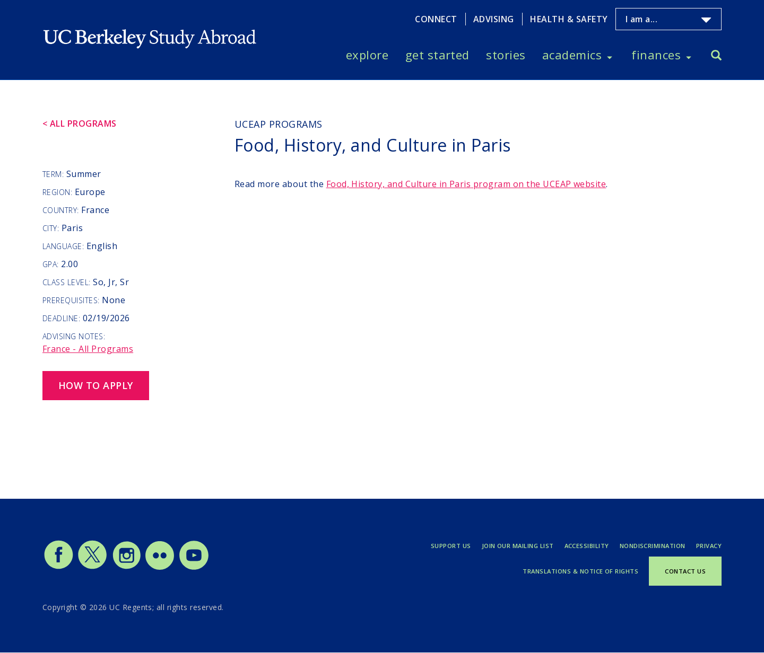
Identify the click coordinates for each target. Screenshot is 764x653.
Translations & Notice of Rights (580, 571)
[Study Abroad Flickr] (160, 567)
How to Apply (95, 385)
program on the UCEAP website (466, 184)
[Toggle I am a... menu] (706, 20)
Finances (656, 55)
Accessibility (587, 546)
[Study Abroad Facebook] (58, 567)
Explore (367, 55)
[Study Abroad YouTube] (193, 567)
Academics (572, 55)
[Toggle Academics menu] (609, 55)
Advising (493, 19)
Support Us (451, 546)
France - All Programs (87, 349)
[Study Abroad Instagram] (127, 567)
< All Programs (79, 123)
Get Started (437, 55)
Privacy (709, 546)
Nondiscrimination (652, 546)
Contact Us (685, 571)
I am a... (641, 19)
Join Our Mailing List (518, 546)
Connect (436, 19)
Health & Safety (568, 19)
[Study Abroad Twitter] (92, 567)
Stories (505, 55)
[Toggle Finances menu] (688, 55)
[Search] (716, 56)
